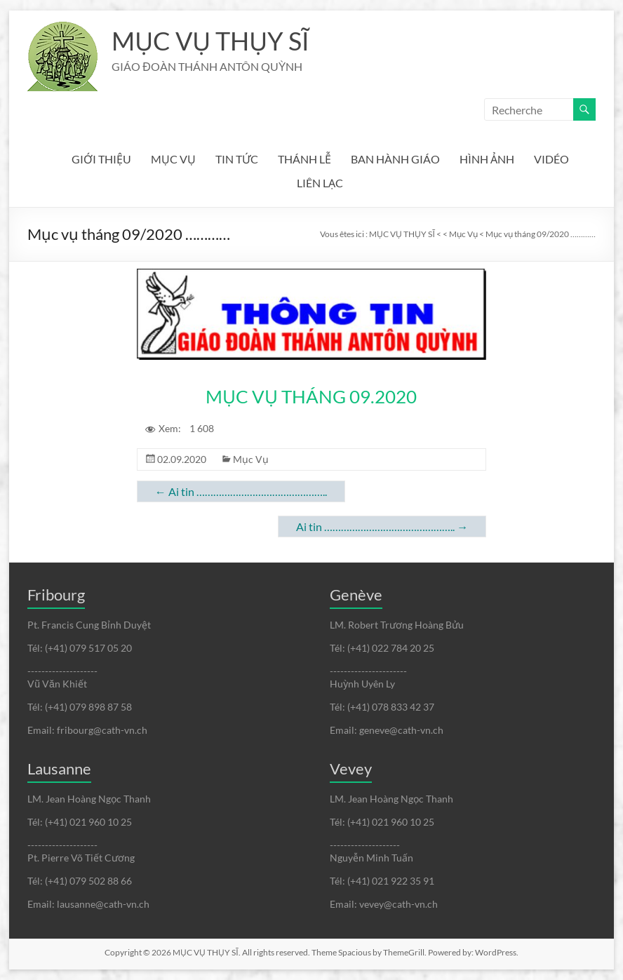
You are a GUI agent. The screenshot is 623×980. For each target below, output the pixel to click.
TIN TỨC (236, 159)
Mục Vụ (251, 459)
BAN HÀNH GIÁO (395, 159)
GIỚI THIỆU (101, 159)
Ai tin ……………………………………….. (241, 491)
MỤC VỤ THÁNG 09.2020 (311, 396)
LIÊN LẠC (320, 182)
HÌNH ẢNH (487, 159)
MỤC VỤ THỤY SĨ (210, 40)
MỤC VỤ (173, 159)
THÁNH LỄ (304, 159)
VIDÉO (551, 159)
